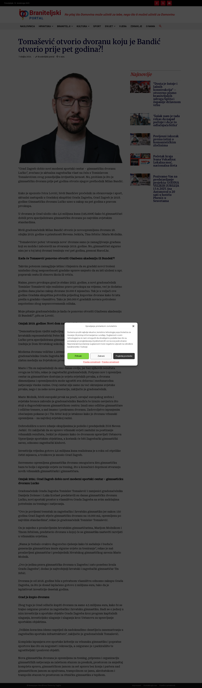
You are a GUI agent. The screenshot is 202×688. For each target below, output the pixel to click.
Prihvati (78, 356)
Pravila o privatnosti (91, 362)
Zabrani (101, 356)
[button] (133, 326)
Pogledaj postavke (124, 356)
